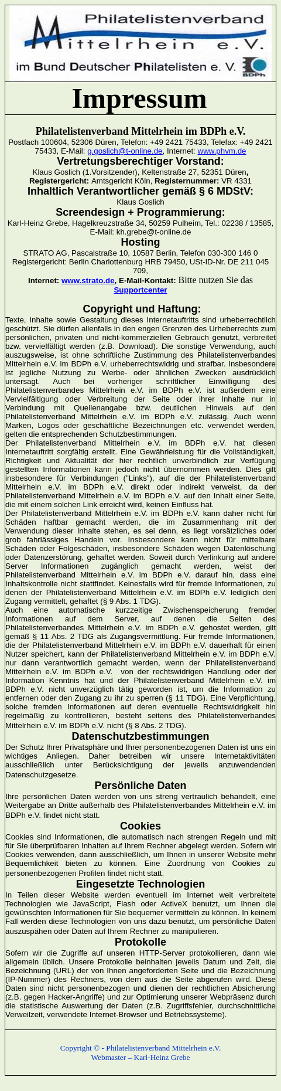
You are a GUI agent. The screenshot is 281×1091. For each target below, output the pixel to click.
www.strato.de (88, 280)
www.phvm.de (222, 151)
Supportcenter (140, 290)
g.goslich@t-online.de (124, 151)
